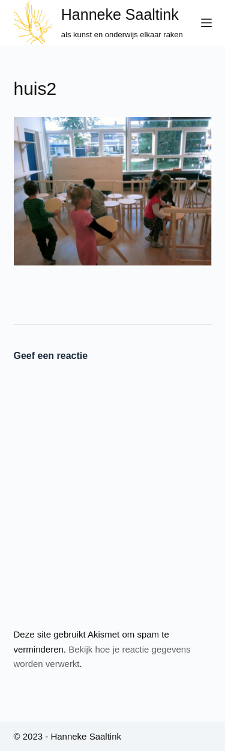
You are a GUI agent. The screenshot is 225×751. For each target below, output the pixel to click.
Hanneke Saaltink (120, 14)
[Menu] (206, 22)
